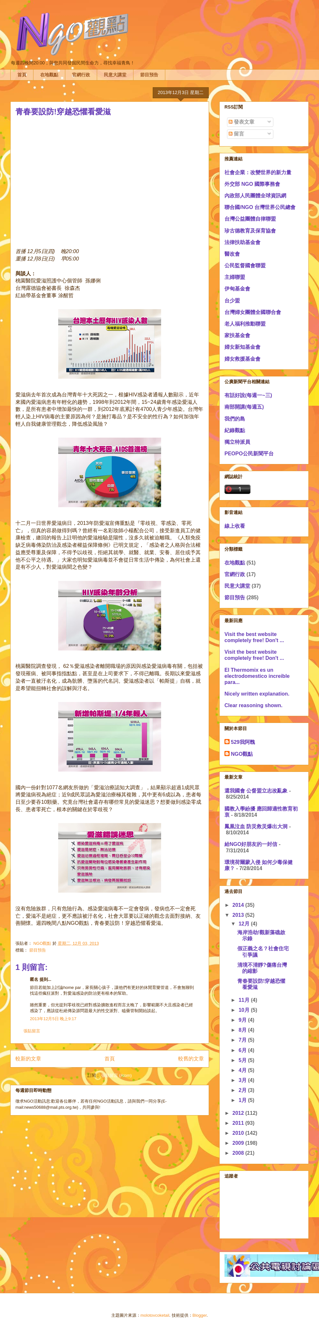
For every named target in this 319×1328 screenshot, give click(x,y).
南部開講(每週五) (244, 407)
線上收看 (234, 526)
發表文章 (241, 122)
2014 (238, 905)
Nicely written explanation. (256, 694)
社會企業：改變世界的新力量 (257, 172)
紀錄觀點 (234, 430)
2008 (238, 1153)
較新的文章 (28, 1058)
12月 (245, 923)
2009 (238, 1143)
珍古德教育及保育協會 (250, 230)
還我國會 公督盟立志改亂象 (255, 790)
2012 (238, 1113)
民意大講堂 (115, 74)
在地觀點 (49, 74)
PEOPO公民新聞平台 (249, 453)
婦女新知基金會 (242, 347)
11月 (245, 1000)
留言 (236, 134)
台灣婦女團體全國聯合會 (252, 312)
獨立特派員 (237, 442)
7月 (243, 1040)
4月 (243, 1070)
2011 (238, 1123)
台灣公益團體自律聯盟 (250, 219)
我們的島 (234, 419)
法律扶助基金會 (242, 242)
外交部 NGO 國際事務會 (252, 184)
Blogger (200, 1315)
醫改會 (232, 254)
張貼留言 (31, 1031)
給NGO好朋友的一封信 (250, 844)
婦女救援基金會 (242, 359)
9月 (243, 1020)
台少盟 (232, 300)
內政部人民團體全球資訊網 (255, 195)
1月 (243, 1100)
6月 (243, 1050)
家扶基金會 (237, 335)
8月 (243, 1030)
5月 (243, 1060)
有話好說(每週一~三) (248, 395)
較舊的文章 (191, 1058)
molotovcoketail (155, 1315)
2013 (238, 915)
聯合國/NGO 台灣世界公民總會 (260, 207)
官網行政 (81, 74)
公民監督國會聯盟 (245, 265)
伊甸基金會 (237, 288)
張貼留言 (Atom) (116, 1075)
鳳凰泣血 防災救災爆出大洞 (255, 826)
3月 (243, 1080)
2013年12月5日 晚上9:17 (53, 1018)
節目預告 (149, 74)
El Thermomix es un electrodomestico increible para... (257, 676)
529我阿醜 (243, 742)
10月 (245, 1010)
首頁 (21, 74)
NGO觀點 (242, 754)
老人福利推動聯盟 (245, 324)
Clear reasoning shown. (253, 705)
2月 (243, 1090)
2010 (238, 1133)
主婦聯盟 (234, 277)
